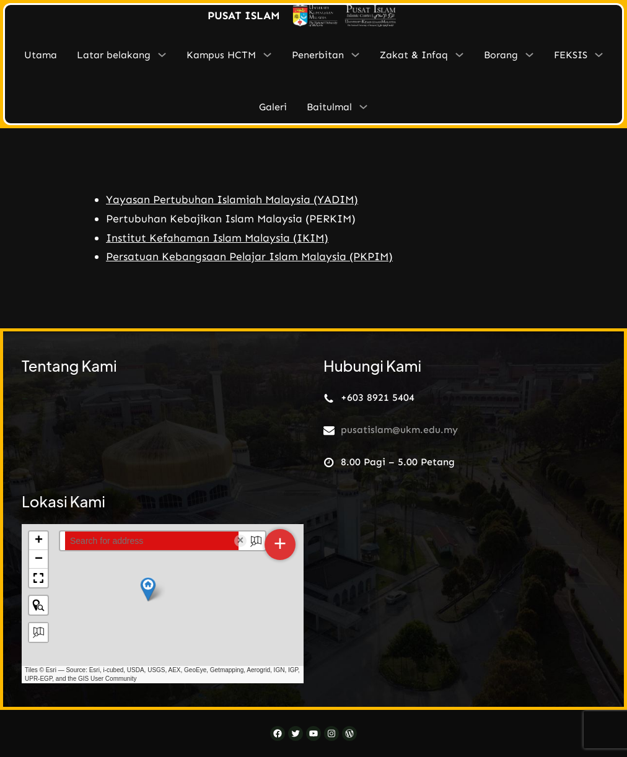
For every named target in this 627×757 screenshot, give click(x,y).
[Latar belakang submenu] (162, 54)
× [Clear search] (240, 540)
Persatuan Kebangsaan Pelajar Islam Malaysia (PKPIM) (249, 256)
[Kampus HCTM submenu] (267, 54)
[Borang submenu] (529, 54)
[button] (148, 588)
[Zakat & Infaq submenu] (459, 54)
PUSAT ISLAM (244, 15)
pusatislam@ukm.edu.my (399, 429)
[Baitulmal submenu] (363, 107)
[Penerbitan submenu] (355, 54)
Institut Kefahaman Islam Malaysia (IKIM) (217, 238)
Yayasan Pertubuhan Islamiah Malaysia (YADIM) (232, 199)
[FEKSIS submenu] (598, 54)
